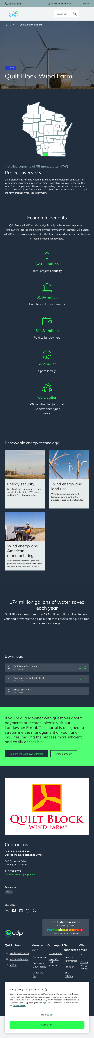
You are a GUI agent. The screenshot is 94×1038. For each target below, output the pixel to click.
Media (13, 964)
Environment (55, 952)
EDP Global (15, 3)
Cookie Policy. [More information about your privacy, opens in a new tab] (19, 1005)
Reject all (47, 1014)
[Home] (8, 24)
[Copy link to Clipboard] (7, 910)
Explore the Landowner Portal (26, 753)
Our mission (39, 957)
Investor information (71, 959)
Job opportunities (19, 958)
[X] (34, 910)
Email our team (63, 753)
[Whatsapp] (27, 911)
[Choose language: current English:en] (82, 3)
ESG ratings (69, 974)
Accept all (47, 1024)
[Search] (75, 13)
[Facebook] (14, 910)
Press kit (69, 966)
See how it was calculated (66, 933)
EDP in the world (60, 3)
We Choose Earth (19, 952)
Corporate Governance (39, 965)
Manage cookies (45, 1002)
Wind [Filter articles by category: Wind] (9, 892)
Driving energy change (84, 965)
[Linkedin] (20, 910)
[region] (47, 1007)
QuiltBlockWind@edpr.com (20, 874)
